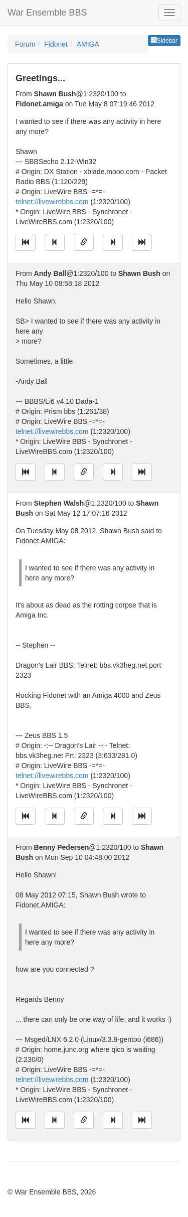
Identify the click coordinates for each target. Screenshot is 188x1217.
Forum (25, 44)
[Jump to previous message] (55, 242)
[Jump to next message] (113, 242)
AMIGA (88, 44)
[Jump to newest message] (142, 242)
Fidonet (56, 44)
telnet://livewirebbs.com (52, 202)
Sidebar (164, 40)
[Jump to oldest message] (26, 242)
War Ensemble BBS (47, 13)
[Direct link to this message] (84, 242)
